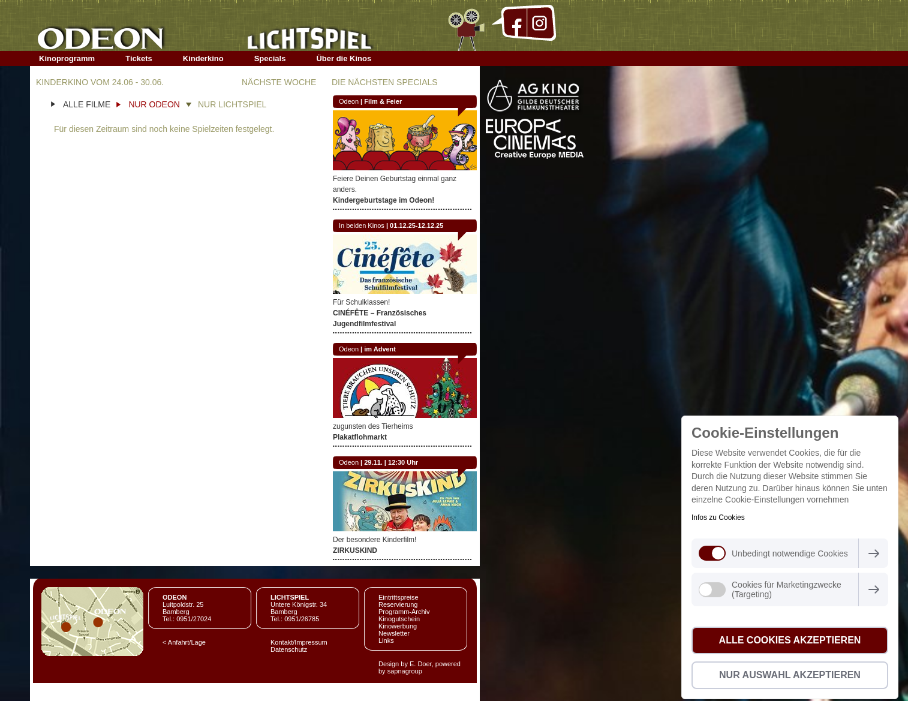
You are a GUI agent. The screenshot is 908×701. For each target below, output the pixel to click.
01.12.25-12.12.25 (416, 225)
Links (386, 640)
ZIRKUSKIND (355, 550)
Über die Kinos (343, 58)
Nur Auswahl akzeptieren (790, 675)
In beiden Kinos (361, 225)
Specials (270, 58)
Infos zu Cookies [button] (718, 517)
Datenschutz (288, 649)
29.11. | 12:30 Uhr (391, 462)
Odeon (349, 101)
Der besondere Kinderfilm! (374, 539)
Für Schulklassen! (361, 302)
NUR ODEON (154, 104)
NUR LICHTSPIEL (232, 104)
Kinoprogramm (67, 58)
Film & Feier (383, 101)
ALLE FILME (86, 104)
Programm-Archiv (404, 611)
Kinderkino (203, 58)
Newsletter (394, 633)
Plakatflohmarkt (360, 437)
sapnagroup (404, 671)
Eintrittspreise (398, 597)
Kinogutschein (399, 618)
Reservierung (397, 604)
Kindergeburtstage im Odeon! (383, 200)
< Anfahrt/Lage (184, 642)
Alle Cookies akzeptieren (790, 640)
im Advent (380, 349)
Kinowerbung (397, 626)
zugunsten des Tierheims (373, 426)
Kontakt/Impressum (298, 642)
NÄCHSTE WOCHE (279, 82)
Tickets (138, 58)
